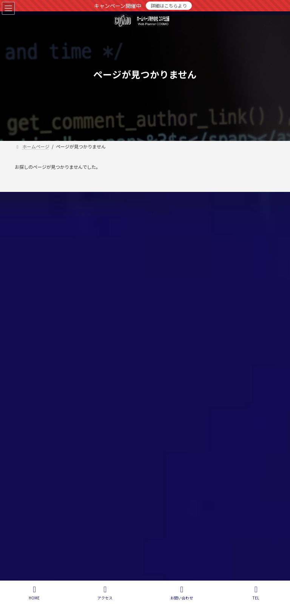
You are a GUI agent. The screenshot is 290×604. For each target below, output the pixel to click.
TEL (256, 592)
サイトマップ (137, 198)
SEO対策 (164, 253)
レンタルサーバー (173, 279)
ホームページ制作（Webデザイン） (191, 239)
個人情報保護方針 (42, 198)
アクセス (105, 592)
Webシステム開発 (173, 266)
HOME (34, 592)
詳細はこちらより (169, 5)
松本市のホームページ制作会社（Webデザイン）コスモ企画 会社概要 (214, 295)
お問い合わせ (92, 198)
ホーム (162, 226)
